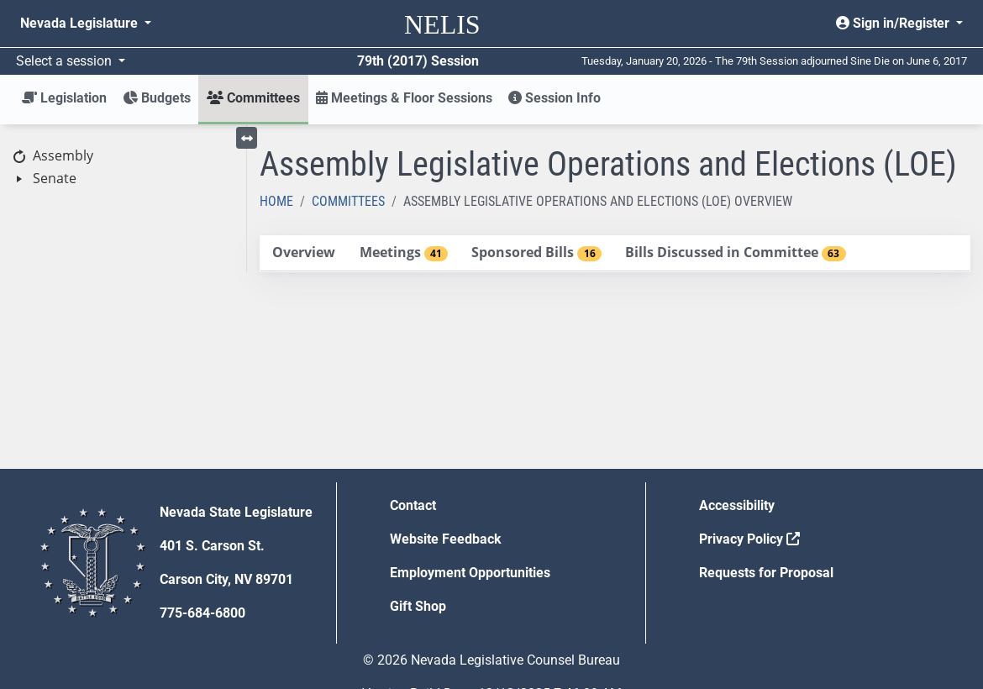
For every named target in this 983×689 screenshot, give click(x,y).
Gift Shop (418, 606)
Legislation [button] (64, 98)
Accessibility (737, 505)
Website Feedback (446, 539)
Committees (348, 201)
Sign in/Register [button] (894, 23)
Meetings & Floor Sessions (404, 98)
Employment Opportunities (470, 573)
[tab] (304, 253)
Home (276, 201)
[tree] (123, 168)
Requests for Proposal (766, 573)
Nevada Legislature (80, 23)
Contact (413, 505)
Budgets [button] (157, 98)
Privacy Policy (749, 539)
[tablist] (615, 253)
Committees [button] (253, 98)
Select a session (65, 61)
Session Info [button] (554, 98)
